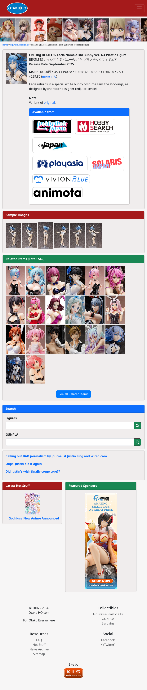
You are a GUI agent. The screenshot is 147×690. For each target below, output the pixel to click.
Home (5, 44)
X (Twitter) (108, 645)
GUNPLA (12, 434)
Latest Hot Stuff (18, 486)
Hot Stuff (39, 645)
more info (49, 76)
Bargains (108, 623)
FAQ (39, 640)
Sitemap (39, 654)
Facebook (108, 640)
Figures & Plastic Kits (19, 44)
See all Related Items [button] (73, 394)
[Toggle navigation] (139, 8)
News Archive (39, 649)
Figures (11, 418)
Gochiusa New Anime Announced (34, 518)
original (49, 102)
